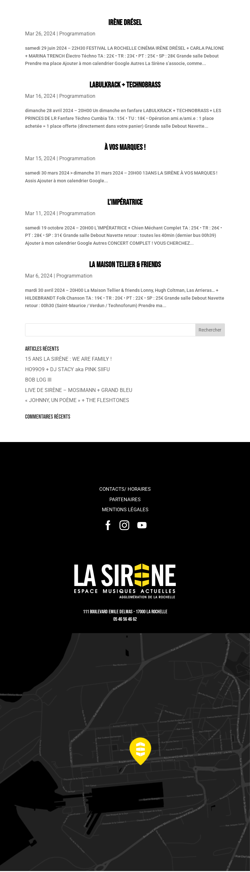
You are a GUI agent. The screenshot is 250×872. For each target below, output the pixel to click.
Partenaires (125, 499)
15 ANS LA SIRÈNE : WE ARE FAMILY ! (68, 359)
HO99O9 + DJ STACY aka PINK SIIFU (67, 369)
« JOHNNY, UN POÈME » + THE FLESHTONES (77, 400)
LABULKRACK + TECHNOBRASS (125, 85)
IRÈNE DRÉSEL (125, 22)
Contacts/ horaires (125, 489)
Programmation (77, 34)
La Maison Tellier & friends (125, 264)
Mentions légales (125, 510)
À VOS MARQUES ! (125, 147)
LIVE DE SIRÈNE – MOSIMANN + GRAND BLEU (78, 390)
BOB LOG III (38, 380)
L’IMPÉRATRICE (125, 202)
